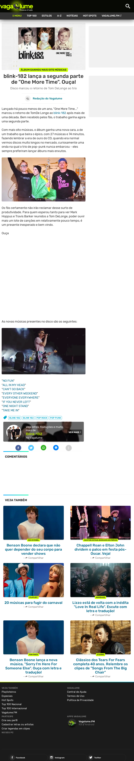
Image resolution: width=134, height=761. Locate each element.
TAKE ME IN (10, 410)
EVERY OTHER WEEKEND (20, 393)
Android (89, 724)
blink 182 (28, 418)
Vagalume (16, 6)
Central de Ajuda (76, 691)
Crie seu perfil (10, 720)
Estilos (47, 15)
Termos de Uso (75, 696)
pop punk (55, 418)
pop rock (41, 418)
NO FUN (8, 381)
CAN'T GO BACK (13, 389)
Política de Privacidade (80, 700)
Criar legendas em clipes (16, 728)
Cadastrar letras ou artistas (18, 724)
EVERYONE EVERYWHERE (20, 397)
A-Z (59, 15)
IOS (80, 724)
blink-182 (60, 113)
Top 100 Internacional (14, 708)
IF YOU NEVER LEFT (16, 402)
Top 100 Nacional (12, 704)
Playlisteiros (9, 691)
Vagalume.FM (110, 15)
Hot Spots (90, 15)
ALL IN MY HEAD (14, 385)
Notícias (72, 15)
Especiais (7, 696)
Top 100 (32, 15)
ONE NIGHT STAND (15, 406)
